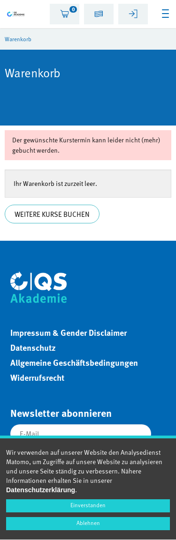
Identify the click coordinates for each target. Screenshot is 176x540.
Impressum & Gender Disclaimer (68, 332)
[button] (98, 15)
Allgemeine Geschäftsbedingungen (74, 362)
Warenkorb (18, 39)
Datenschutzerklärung (40, 490)
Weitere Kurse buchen (52, 214)
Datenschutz (33, 347)
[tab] (64, 14)
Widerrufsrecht (37, 377)
